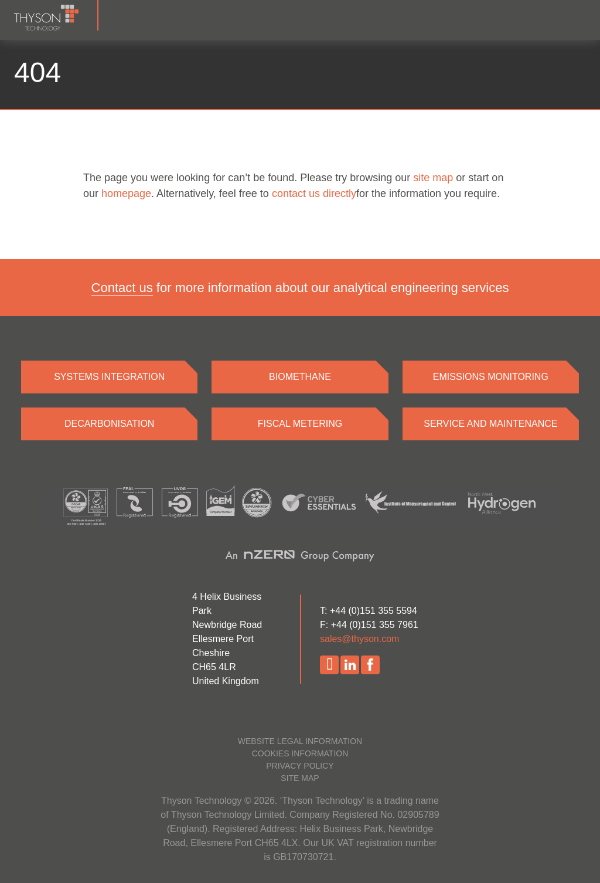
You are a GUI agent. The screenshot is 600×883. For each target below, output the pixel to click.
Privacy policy (299, 765)
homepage (126, 193)
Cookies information (300, 753)
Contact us (122, 287)
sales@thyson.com (359, 639)
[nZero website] (300, 555)
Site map (300, 778)
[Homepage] (56, 15)
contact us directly (314, 193)
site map (433, 178)
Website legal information (300, 741)
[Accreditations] (300, 508)
